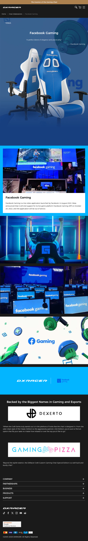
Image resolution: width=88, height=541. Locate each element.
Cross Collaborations (15, 14)
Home (4, 14)
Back (8, 23)
